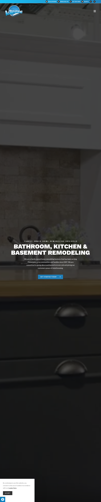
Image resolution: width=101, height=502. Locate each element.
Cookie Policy (12, 488)
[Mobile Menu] (95, 11)
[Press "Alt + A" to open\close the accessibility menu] (2, 499)
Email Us (84, 1)
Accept (7, 493)
